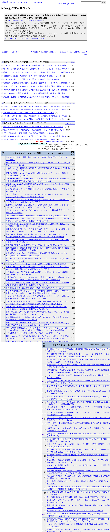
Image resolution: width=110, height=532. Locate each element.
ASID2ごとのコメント (20, 2)
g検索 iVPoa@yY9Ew (66, 4)
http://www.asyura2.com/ (55, 142)
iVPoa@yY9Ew (36, 2)
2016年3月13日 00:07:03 (17, 20)
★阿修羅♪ (5, 2)
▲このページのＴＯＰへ (11, 52)
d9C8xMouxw (31, 20)
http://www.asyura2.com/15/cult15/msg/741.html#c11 (24, 38)
